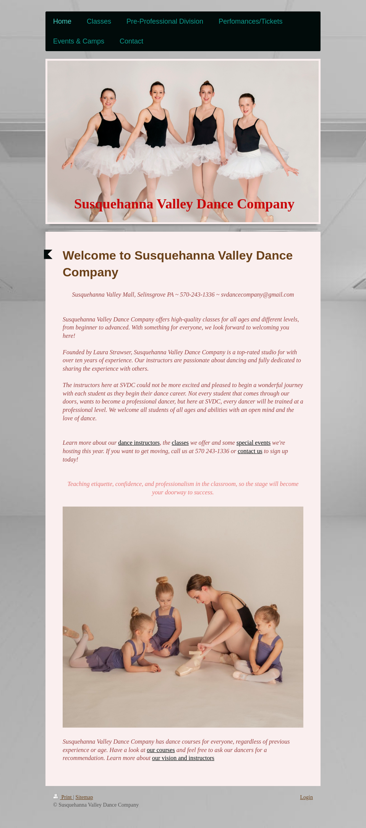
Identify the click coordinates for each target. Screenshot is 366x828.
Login (306, 797)
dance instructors (139, 442)
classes (180, 442)
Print (63, 797)
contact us (250, 451)
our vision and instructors (183, 758)
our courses (161, 750)
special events (253, 442)
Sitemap (84, 797)
